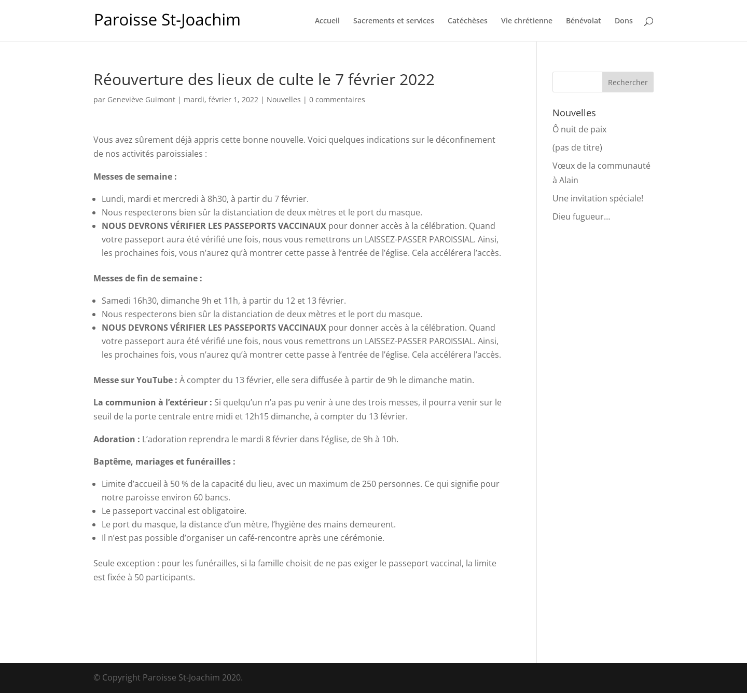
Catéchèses (468, 21)
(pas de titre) (577, 147)
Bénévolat (583, 21)
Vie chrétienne (526, 21)
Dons (624, 21)
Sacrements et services (393, 21)
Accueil (327, 21)
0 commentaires (337, 99)
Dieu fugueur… (581, 216)
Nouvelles (284, 99)
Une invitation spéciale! (597, 198)
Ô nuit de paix (579, 129)
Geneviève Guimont (141, 99)
